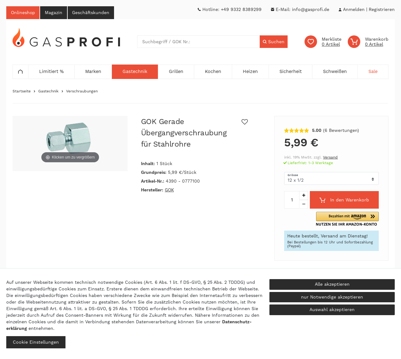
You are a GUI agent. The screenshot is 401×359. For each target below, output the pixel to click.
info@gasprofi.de (310, 9)
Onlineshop (23, 12)
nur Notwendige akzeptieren (332, 296)
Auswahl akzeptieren (332, 309)
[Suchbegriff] (199, 42)
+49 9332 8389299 (241, 9)
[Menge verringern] (303, 204)
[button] (356, 219)
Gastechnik (48, 91)
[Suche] (274, 42)
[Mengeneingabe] (291, 200)
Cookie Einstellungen (36, 342)
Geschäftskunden (92, 12)
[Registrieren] (382, 9)
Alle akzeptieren (332, 284)
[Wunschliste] (323, 42)
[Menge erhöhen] (303, 195)
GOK (169, 190)
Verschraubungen (82, 91)
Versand (330, 157)
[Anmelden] (354, 9)
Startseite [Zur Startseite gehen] (22, 91)
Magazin (54, 12)
